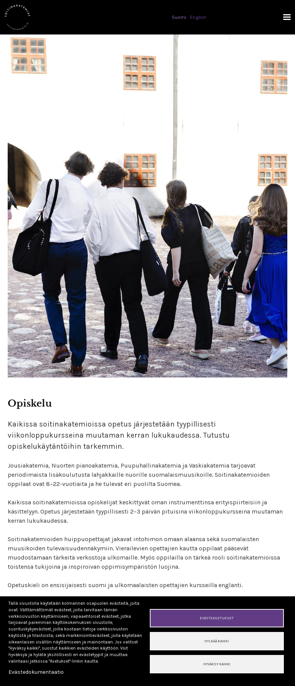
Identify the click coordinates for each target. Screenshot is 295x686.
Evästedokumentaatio (36, 672)
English (198, 17)
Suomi (179, 17)
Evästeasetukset (217, 618)
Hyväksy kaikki (216, 664)
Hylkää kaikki (216, 641)
